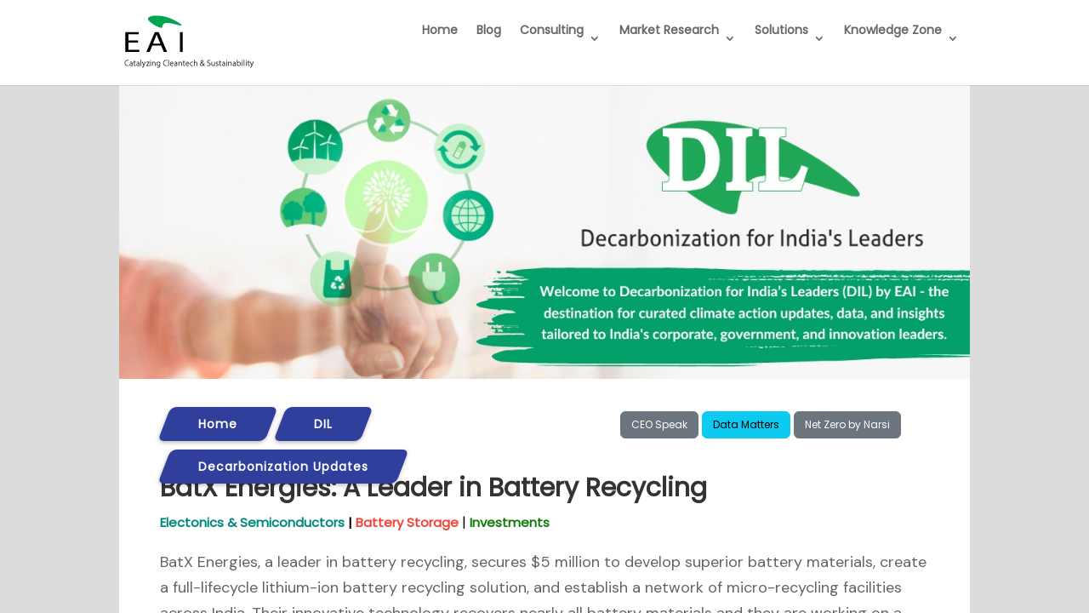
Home (440, 30)
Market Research (669, 30)
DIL (323, 424)
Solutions (781, 30)
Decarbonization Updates (283, 466)
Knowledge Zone (893, 30)
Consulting (552, 30)
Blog (488, 30)
